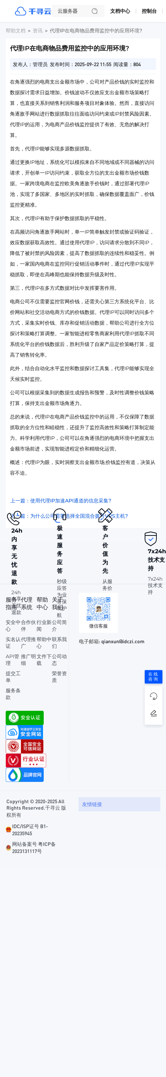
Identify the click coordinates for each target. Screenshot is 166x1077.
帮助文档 (16, 30)
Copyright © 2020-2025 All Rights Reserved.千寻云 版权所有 (36, 808)
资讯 (38, 30)
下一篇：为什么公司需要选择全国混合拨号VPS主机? (69, 516)
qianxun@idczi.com (122, 641)
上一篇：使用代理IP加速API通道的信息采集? (60, 500)
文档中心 (120, 11)
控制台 (149, 11)
